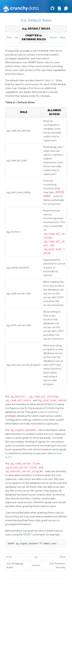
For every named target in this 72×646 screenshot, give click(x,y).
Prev (9, 37)
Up (16, 37)
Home (53, 37)
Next (62, 37)
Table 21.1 (49, 80)
